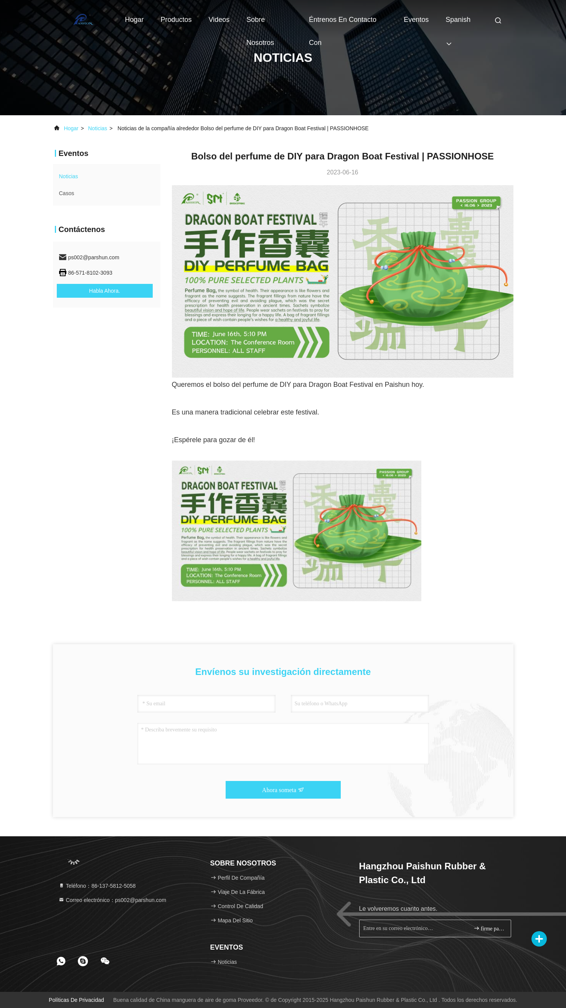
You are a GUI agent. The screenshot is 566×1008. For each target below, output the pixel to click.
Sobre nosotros (260, 23)
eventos (416, 19)
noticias (97, 128)
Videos (219, 19)
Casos (66, 193)
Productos (176, 19)
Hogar (134, 19)
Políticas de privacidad (76, 1000)
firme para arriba (489, 928)
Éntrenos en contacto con (342, 23)
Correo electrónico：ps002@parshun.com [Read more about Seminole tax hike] (112, 900)
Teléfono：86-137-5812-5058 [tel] (97, 886)
